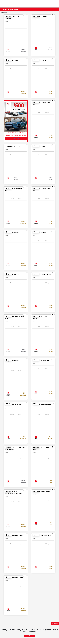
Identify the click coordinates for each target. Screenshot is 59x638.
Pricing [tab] (19, 26)
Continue (29, 635)
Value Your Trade (16, 138)
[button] (8, 16)
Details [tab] (12, 26)
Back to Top (55, 623)
